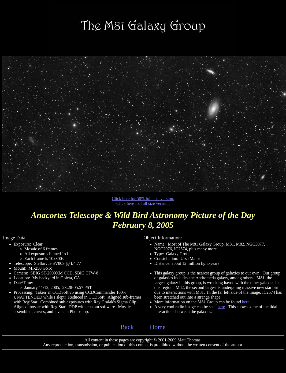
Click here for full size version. (143, 203)
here (246, 302)
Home (158, 326)
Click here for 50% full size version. (143, 198)
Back (127, 326)
